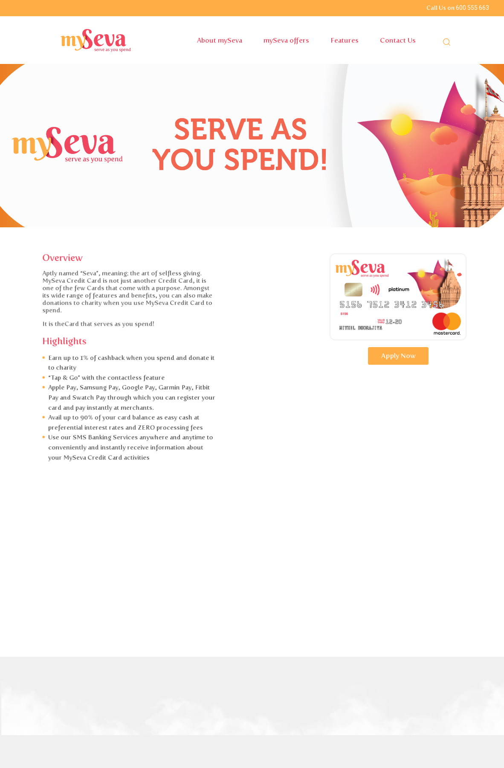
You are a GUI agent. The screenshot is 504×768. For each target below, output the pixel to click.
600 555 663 (472, 7)
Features (344, 40)
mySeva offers (286, 40)
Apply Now (428, 356)
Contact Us (398, 40)
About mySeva (219, 40)
